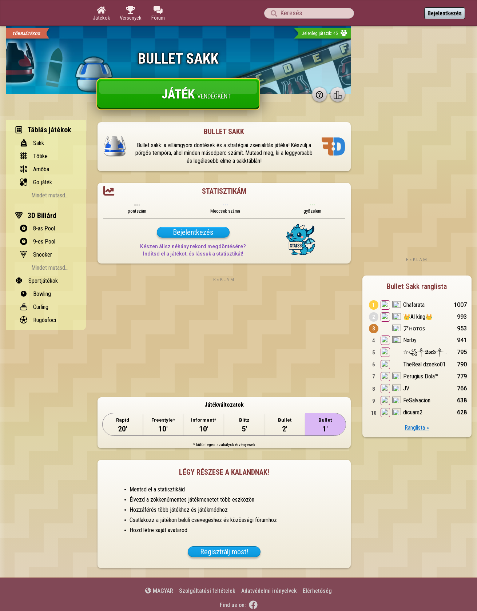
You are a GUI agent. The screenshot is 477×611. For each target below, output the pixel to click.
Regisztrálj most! (224, 551)
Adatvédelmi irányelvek (269, 590)
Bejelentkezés (445, 13)
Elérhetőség (317, 590)
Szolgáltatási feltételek (207, 590)
